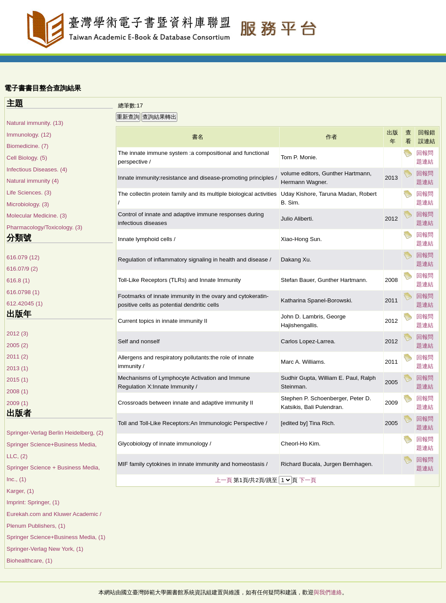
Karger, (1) (20, 491)
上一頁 (223, 480)
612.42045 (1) (25, 303)
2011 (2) (17, 356)
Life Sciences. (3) (29, 192)
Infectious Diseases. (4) (37, 169)
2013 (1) (17, 368)
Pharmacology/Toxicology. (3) (44, 227)
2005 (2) (17, 345)
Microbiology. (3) (28, 204)
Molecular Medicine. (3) (37, 215)
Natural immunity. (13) (35, 123)
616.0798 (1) (23, 292)
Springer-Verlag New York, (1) (45, 549)
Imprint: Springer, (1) (33, 502)
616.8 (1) (18, 280)
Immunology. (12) (29, 134)
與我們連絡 (328, 592)
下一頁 (307, 480)
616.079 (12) (23, 257)
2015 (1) (17, 379)
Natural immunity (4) (33, 181)
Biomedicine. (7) (27, 146)
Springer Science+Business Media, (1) (56, 537)
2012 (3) (17, 333)
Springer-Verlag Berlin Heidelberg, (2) (55, 432)
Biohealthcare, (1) (29, 560)
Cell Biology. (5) (27, 157)
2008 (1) (17, 391)
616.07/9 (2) (22, 268)
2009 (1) (17, 403)
